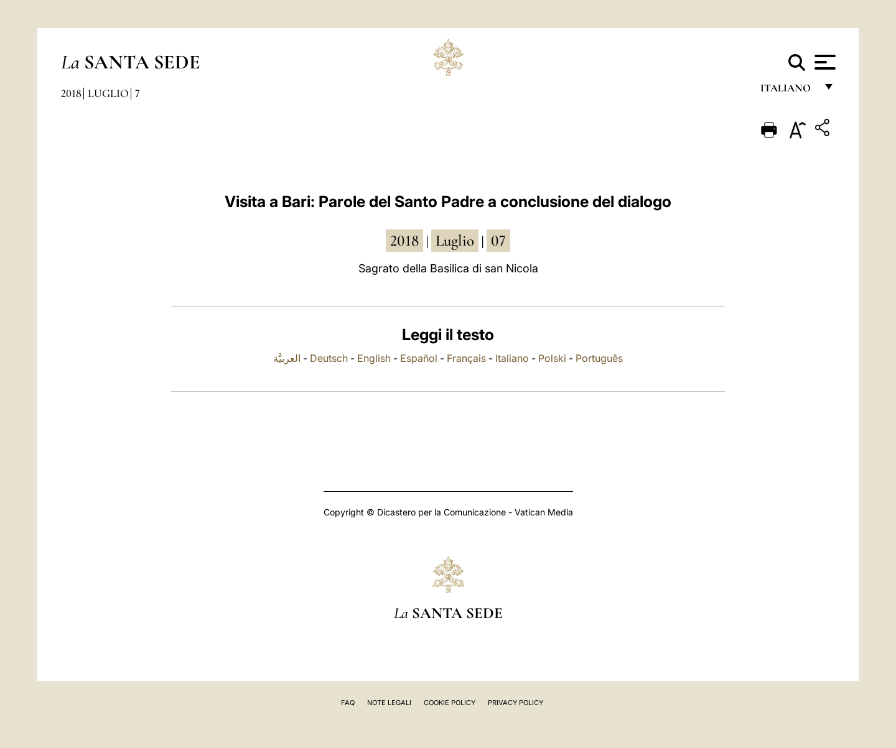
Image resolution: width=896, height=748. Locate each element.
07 (498, 240)
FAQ (348, 702)
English (374, 358)
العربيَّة (287, 358)
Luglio (108, 93)
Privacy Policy (515, 702)
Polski (552, 358)
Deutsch (329, 358)
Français (466, 358)
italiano (788, 91)
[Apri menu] (823, 62)
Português (599, 358)
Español (418, 358)
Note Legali (389, 702)
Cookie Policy (449, 702)
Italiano (512, 358)
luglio (455, 240)
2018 (71, 93)
